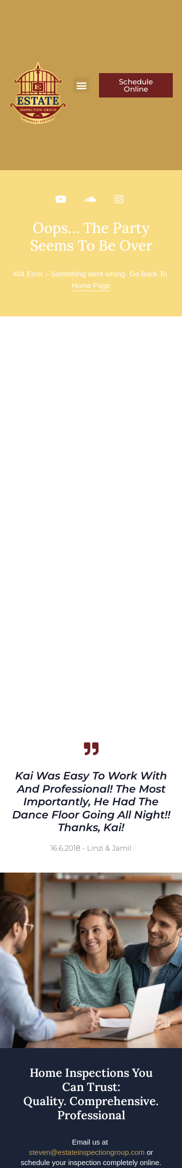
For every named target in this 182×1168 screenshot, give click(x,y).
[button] (81, 85)
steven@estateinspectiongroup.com (87, 1152)
